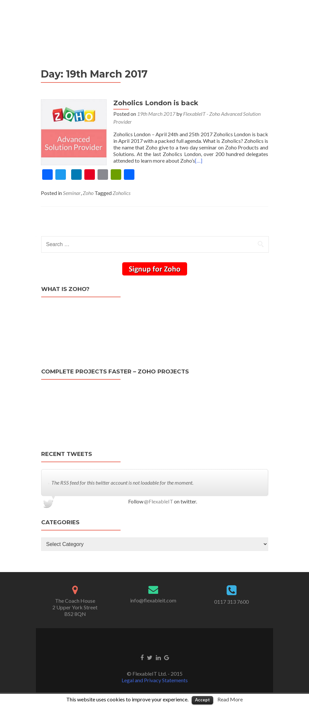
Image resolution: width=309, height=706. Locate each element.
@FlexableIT (158, 501)
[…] (198, 160)
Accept (202, 699)
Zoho (88, 193)
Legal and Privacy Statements (155, 680)
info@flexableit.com (153, 600)
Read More (230, 699)
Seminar (72, 193)
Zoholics (121, 193)
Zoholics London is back (155, 103)
